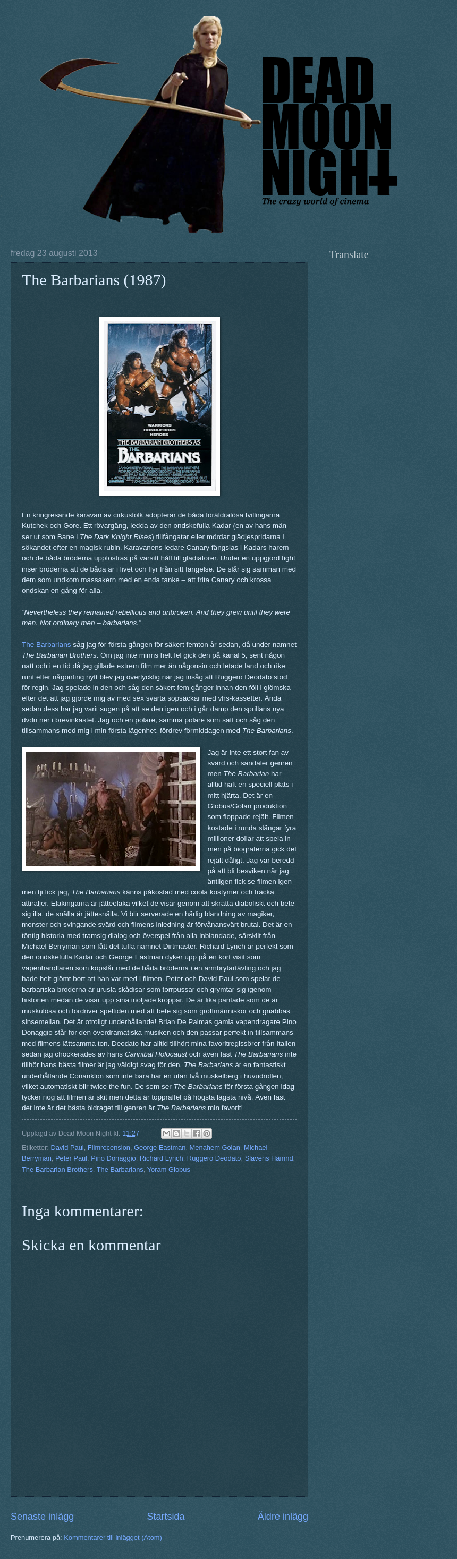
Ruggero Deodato (214, 1158)
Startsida (165, 1516)
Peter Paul (71, 1158)
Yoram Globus (168, 1169)
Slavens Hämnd (269, 1158)
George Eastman (159, 1148)
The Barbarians (46, 645)
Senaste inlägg (42, 1516)
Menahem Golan (215, 1148)
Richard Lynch (161, 1158)
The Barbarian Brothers (57, 1169)
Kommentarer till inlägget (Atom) (113, 1537)
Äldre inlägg (283, 1516)
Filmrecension (109, 1148)
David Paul (66, 1148)
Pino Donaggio (113, 1158)
